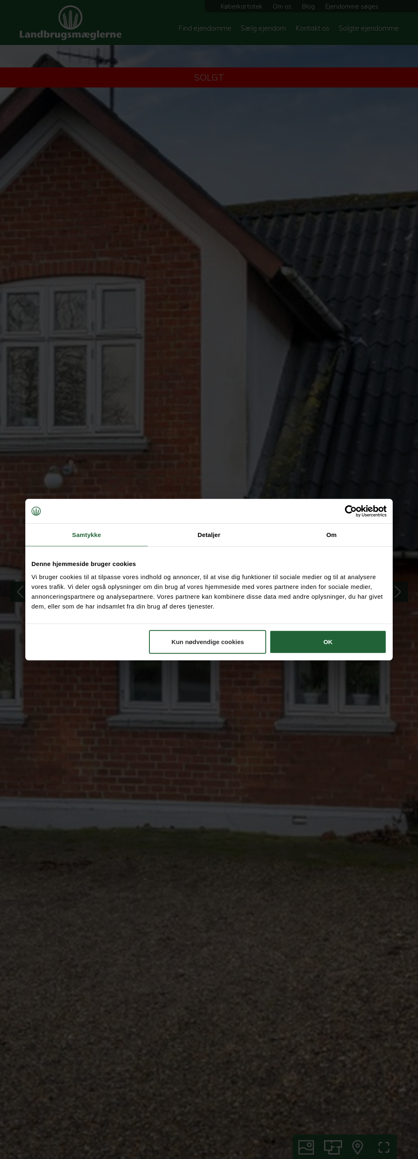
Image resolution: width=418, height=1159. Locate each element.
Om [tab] (331, 534)
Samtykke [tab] (86, 534)
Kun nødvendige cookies (207, 641)
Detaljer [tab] (209, 534)
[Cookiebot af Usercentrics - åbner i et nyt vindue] (351, 511)
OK (328, 641)
